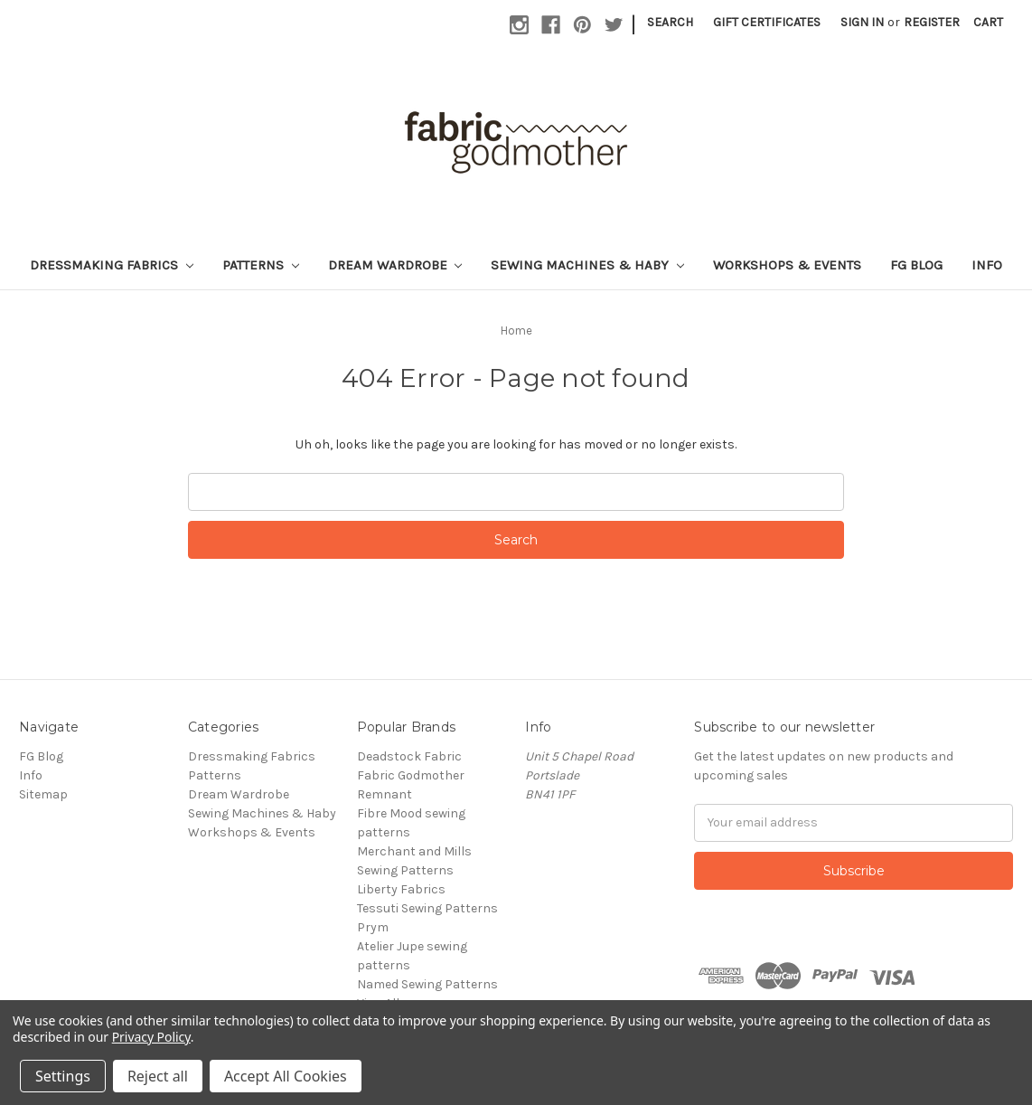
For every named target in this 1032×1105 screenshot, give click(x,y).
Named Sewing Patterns (427, 984)
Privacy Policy (151, 1036)
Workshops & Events (787, 265)
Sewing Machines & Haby (587, 265)
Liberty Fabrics (401, 889)
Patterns (260, 265)
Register (932, 22)
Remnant (384, 794)
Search (670, 22)
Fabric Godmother (410, 775)
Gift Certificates (767, 22)
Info (986, 265)
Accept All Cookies (285, 1076)
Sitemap (43, 794)
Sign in (862, 22)
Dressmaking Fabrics (111, 265)
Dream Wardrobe (395, 265)
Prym (373, 927)
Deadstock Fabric (409, 756)
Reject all (157, 1076)
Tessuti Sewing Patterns (427, 908)
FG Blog (916, 265)
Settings (62, 1076)
